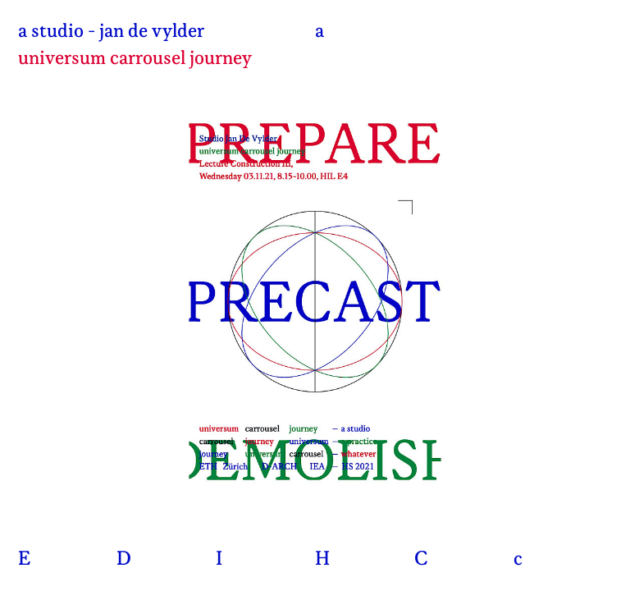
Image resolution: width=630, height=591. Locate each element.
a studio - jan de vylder (111, 31)
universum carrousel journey (135, 58)
